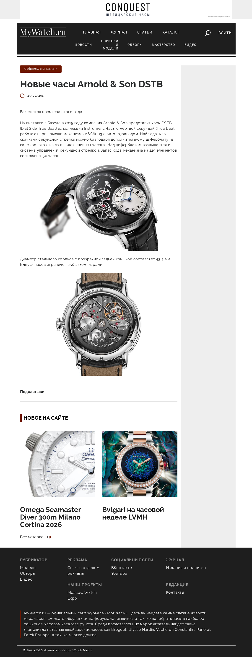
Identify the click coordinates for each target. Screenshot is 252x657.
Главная (92, 32)
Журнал (119, 32)
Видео (190, 44)
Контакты (175, 592)
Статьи (144, 32)
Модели (28, 567)
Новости (83, 44)
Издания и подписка (186, 567)
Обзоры (135, 44)
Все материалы (34, 537)
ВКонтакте (121, 567)
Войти (225, 32)
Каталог (171, 32)
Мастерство (163, 44)
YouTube (119, 573)
